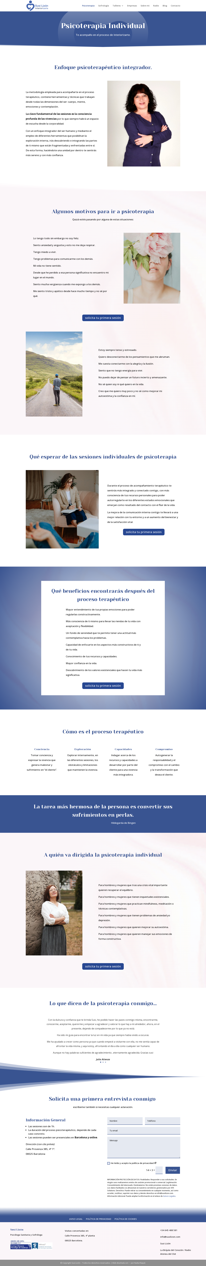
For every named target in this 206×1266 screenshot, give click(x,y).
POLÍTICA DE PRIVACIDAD (98, 1218)
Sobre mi (145, 6)
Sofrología (103, 6)
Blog (165, 6)
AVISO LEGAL (76, 1218)
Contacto (175, 6)
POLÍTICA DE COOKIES (126, 1218)
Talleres (117, 6)
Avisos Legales (169, 1196)
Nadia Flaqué (139, 1263)
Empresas (132, 6)
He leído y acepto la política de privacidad (132, 1163)
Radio (156, 6)
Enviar (172, 1170)
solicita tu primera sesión (103, 318)
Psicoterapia (88, 6)
